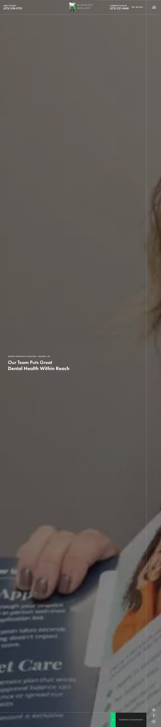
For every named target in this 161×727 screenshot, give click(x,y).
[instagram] (154, 721)
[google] (154, 710)
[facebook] (154, 716)
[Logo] (80, 7)
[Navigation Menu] (154, 7)
